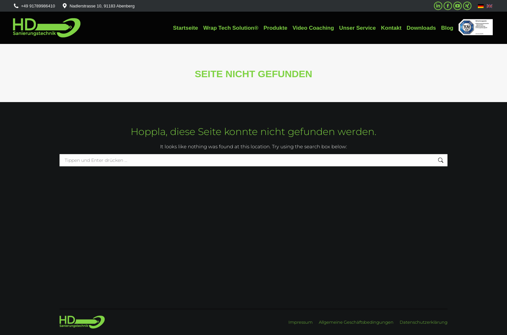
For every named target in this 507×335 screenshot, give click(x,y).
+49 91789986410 (34, 6)
